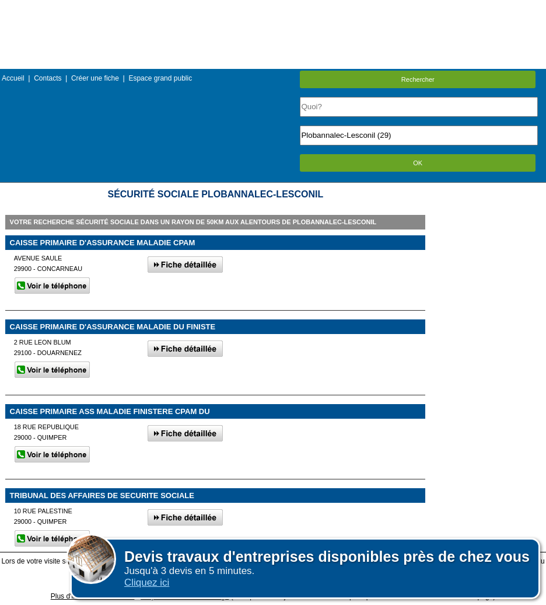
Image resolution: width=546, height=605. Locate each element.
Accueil (13, 78)
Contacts (47, 78)
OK (417, 162)
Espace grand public (160, 78)
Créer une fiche (95, 78)
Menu (273, 8)
